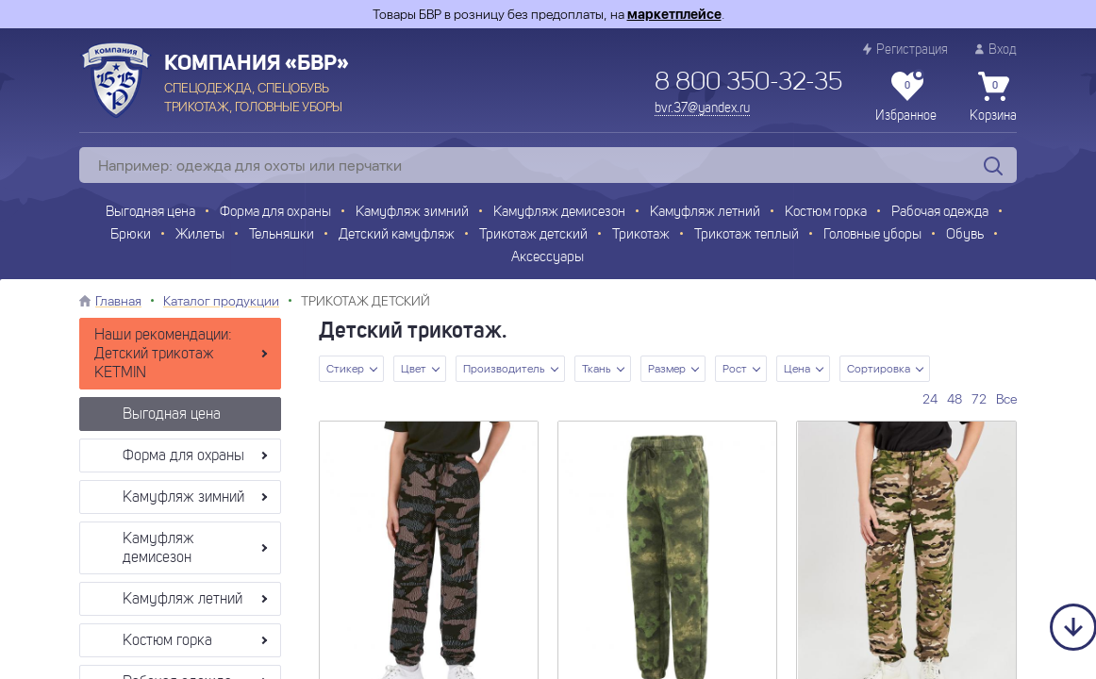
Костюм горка (826, 213)
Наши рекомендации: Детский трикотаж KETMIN (163, 354)
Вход (996, 49)
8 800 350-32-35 (748, 83)
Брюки (130, 235)
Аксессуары (547, 258)
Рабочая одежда (939, 213)
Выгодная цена (150, 213)
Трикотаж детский (533, 235)
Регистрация (905, 49)
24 (930, 398)
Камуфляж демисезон (559, 213)
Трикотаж (641, 235)
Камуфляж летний (705, 213)
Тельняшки (281, 235)
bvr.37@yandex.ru (702, 108)
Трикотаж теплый (746, 235)
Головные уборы (872, 235)
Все (1006, 398)
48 (954, 398)
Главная (118, 300)
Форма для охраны (275, 213)
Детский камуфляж (397, 235)
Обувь (965, 235)
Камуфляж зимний (412, 213)
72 (979, 398)
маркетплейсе (674, 14)
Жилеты (199, 235)
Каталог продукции (221, 300)
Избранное (906, 97)
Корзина (993, 97)
